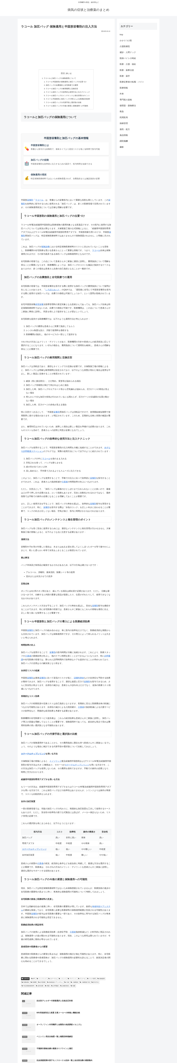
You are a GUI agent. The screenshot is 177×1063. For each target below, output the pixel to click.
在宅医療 (41, 984)
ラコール (39, 202)
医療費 (33, 984)
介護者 (65, 484)
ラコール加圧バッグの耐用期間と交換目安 (61, 89)
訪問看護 (54, 988)
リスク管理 (91, 980)
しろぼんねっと (52, 292)
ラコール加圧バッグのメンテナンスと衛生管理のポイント (67, 97)
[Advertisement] (66, 50)
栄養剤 (30, 202)
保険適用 (101, 980)
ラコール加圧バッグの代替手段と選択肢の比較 (63, 104)
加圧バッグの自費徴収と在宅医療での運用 (61, 86)
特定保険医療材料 (28, 988)
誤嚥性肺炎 (79, 680)
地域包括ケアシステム (55, 984)
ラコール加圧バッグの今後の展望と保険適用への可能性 (67, 108)
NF (33, 980)
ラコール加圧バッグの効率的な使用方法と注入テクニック (67, 93)
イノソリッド (55, 763)
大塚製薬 (74, 984)
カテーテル (52, 980)
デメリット (72, 980)
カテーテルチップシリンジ (33, 756)
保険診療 (45, 249)
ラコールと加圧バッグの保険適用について (59, 78)
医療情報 (25, 980)
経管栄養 (39, 306)
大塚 (66, 984)
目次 (63, 73)
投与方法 (95, 984)
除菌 (73, 988)
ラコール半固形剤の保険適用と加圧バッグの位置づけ (66, 82)
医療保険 (25, 984)
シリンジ (62, 980)
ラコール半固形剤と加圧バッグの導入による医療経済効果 (67, 100)
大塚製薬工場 (85, 984)
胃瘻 (47, 988)
